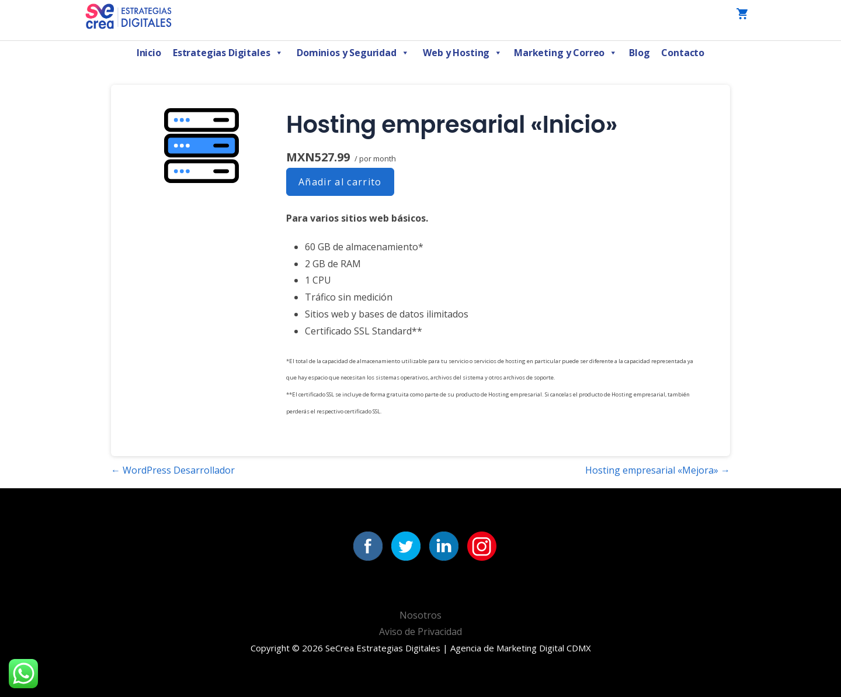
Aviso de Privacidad (420, 631)
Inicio (149, 52)
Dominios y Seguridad (353, 52)
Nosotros (420, 615)
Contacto (682, 52)
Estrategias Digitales (228, 52)
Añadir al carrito (340, 181)
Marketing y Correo (565, 52)
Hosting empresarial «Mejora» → (657, 470)
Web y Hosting (462, 52)
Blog (639, 52)
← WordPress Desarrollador (173, 470)
